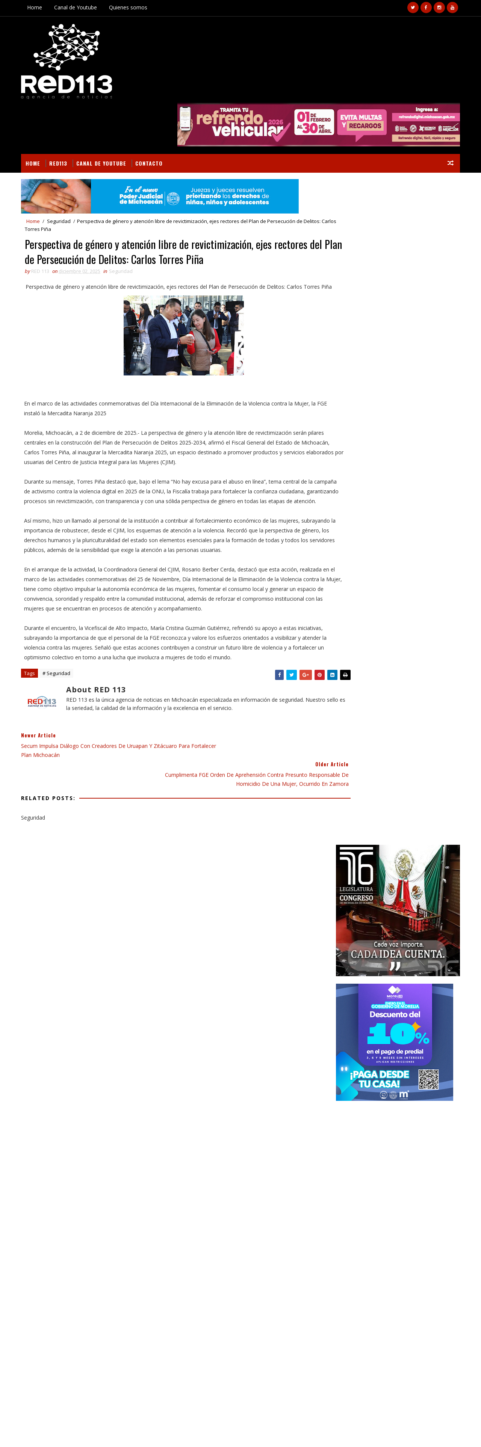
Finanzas (347, 843)
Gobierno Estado (357, 856)
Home (37, 7)
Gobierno (422, 843)
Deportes (423, 817)
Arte (342, 817)
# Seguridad (60, 669)
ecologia (408, 896)
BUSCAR (426, 801)
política (379, 909)
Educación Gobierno (395, 830)
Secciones (364, 801)
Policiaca (382, 883)
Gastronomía (385, 843)
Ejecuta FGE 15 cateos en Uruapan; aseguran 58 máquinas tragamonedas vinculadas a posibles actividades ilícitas (411, 1092)
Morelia (391, 870)
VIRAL (110, 1432)
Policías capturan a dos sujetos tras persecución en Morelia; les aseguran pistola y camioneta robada (411, 1060)
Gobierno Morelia (409, 856)
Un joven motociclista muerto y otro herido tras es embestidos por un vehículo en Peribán (409, 998)
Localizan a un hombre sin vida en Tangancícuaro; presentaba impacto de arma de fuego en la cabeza (412, 1029)
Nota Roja (348, 883)
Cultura (392, 817)
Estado (438, 830)
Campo (365, 817)
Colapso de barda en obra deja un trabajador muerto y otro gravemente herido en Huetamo (94, 1278)
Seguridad (62, 174)
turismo (409, 909)
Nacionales (424, 870)
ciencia (379, 896)
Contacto (152, 115)
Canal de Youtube (78, 7)
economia (348, 909)
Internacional (354, 870)
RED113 (62, 115)
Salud (409, 883)
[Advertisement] (395, 443)
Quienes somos (131, 7)
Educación (349, 830)
